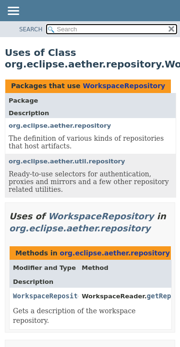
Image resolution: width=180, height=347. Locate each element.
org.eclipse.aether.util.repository (67, 161)
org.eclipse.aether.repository (60, 125)
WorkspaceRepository (124, 86)
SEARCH (31, 29)
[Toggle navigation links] (13, 11)
